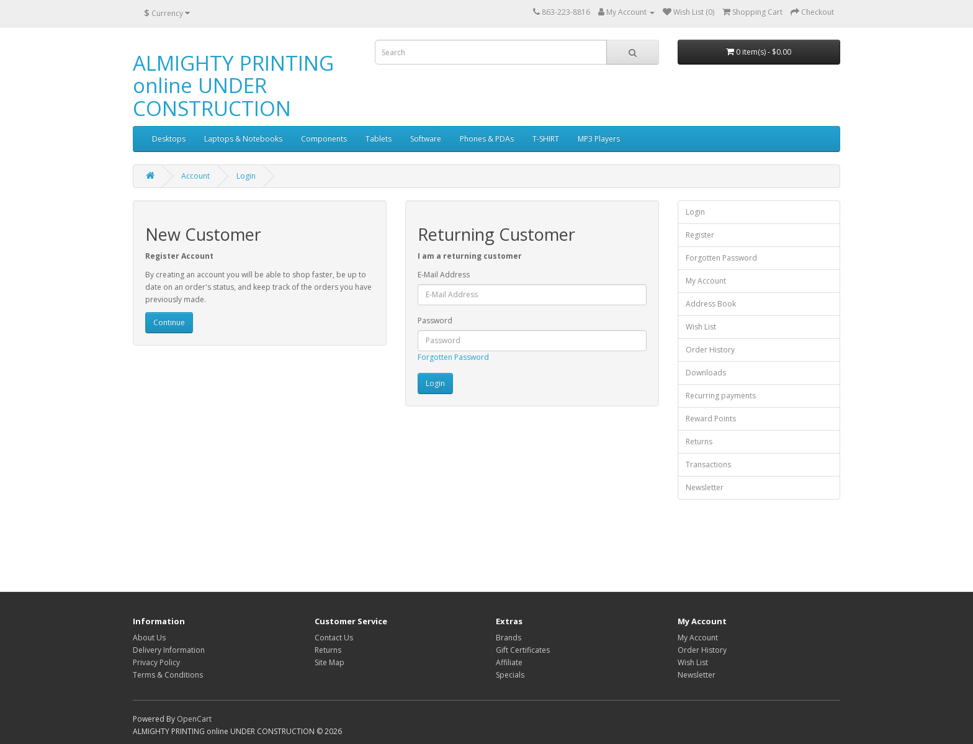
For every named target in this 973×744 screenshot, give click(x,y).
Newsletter (705, 487)
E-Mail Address (444, 274)
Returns (699, 441)
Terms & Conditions (168, 675)
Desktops (169, 138)
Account (195, 176)
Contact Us (334, 637)
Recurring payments (721, 395)
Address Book (711, 303)
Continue (169, 322)
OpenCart (194, 719)
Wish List (701, 326)
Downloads (706, 372)
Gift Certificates (523, 650)
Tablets (378, 138)
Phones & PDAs (487, 138)
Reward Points (711, 418)
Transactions (708, 464)
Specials (510, 675)
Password (435, 320)
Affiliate (509, 662)
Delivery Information (169, 650)
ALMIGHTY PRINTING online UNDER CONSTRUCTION (233, 85)
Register (700, 235)
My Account (706, 281)
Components (324, 138)
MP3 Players (599, 138)
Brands (508, 637)
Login (246, 176)
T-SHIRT (545, 138)
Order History (710, 349)
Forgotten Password (453, 357)
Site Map (329, 662)
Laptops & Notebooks (243, 138)
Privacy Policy (156, 662)
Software (425, 138)
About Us (149, 637)
